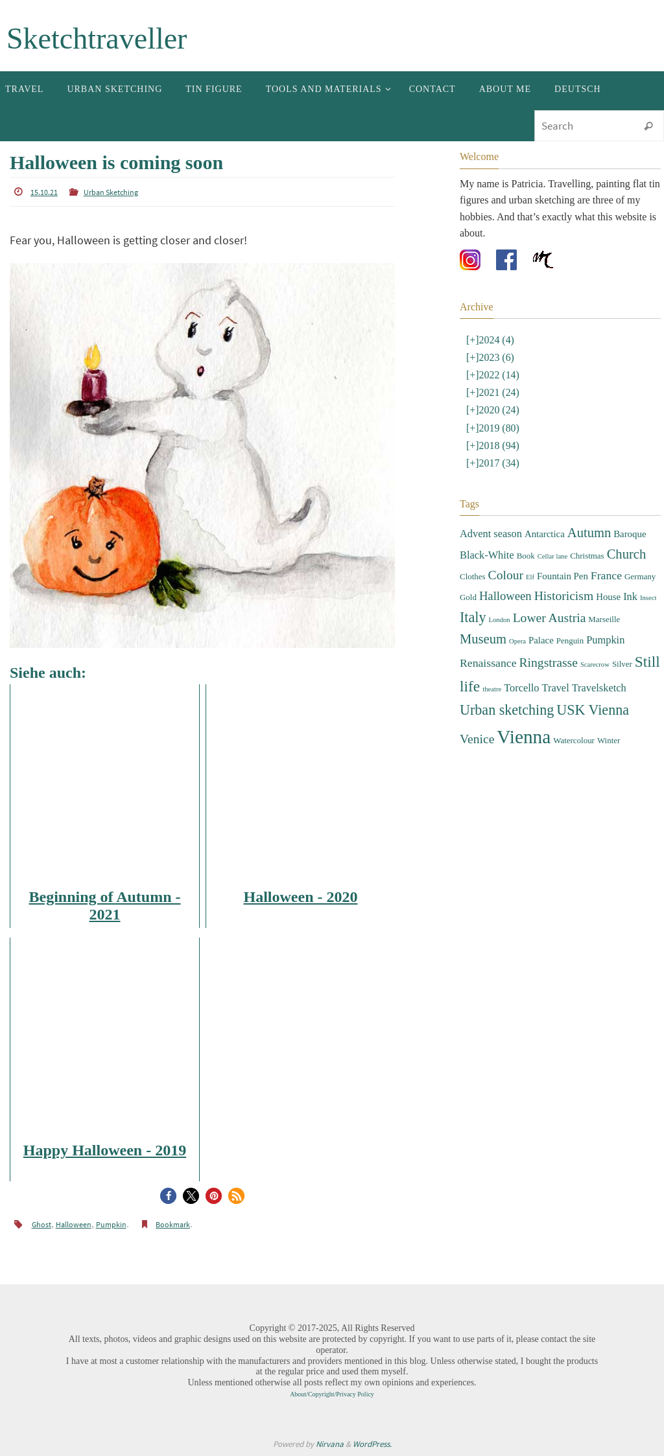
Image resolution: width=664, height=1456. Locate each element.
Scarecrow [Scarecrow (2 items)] (595, 664)
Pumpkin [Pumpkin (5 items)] (605, 640)
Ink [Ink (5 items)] (630, 596)
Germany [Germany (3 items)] (640, 576)
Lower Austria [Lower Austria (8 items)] (549, 618)
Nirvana (330, 1444)
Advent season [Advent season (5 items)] (491, 533)
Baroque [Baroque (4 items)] (629, 534)
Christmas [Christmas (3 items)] (587, 555)
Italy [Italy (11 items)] (473, 617)
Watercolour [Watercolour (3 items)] (574, 740)
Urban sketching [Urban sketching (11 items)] (507, 710)
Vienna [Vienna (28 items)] (524, 736)
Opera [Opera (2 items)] (517, 641)
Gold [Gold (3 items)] (468, 597)
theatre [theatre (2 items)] (491, 689)
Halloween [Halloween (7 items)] (505, 596)
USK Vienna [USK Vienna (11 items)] (592, 710)
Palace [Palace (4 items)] (541, 640)
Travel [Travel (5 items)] (555, 688)
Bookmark (173, 1224)
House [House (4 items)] (608, 597)
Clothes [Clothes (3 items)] (473, 576)
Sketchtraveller (96, 38)
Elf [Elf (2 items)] (530, 577)
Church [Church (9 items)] (626, 554)
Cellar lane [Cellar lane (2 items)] (552, 556)
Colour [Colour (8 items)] (505, 575)
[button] (168, 1196)
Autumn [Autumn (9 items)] (589, 533)
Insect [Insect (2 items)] (648, 597)
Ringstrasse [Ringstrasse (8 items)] (548, 662)
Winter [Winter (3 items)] (608, 740)
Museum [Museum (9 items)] (483, 639)
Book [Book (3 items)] (526, 555)
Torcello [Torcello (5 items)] (521, 688)
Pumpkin (111, 1224)
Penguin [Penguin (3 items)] (570, 640)
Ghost (41, 1224)
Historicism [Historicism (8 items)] (564, 596)
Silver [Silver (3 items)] (622, 664)
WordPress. (372, 1444)
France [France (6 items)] (606, 575)
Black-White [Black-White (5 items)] (487, 555)
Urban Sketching (111, 192)
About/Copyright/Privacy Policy (332, 1394)
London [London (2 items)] (499, 619)
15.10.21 (44, 192)
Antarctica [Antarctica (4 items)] (545, 534)
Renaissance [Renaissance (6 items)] (488, 662)
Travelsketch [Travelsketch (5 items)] (599, 688)
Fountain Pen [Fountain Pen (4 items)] (562, 576)
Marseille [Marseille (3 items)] (604, 619)
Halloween (73, 1224)
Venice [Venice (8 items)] (477, 739)
